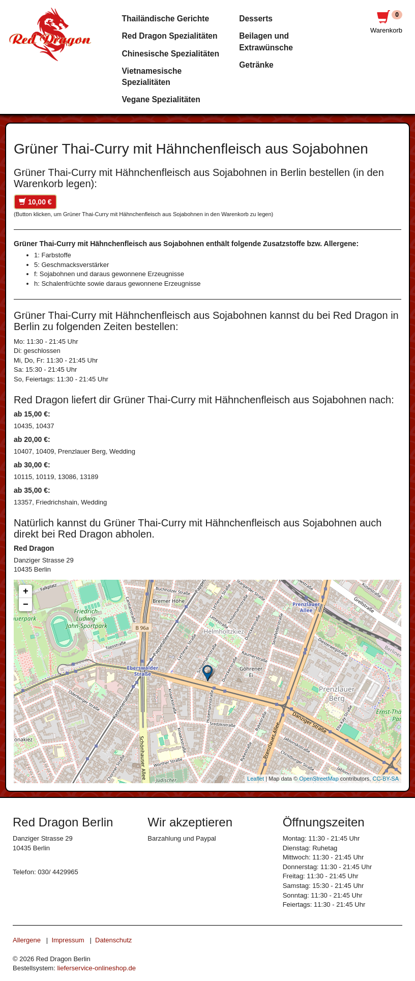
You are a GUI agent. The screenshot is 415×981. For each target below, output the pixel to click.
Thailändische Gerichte (166, 18)
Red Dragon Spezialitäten (170, 36)
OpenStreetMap (319, 779)
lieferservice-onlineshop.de (96, 968)
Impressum (67, 940)
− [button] (25, 605)
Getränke (256, 65)
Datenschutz (113, 940)
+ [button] (25, 591)
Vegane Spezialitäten (161, 99)
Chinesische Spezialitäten (171, 53)
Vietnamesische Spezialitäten (152, 76)
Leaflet (255, 779)
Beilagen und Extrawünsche (266, 41)
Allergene (27, 940)
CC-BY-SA (385, 779)
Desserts (256, 18)
